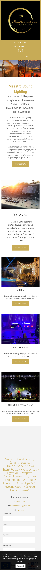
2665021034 (21, 42)
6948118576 (21, 47)
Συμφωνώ (20, 566)
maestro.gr (20, 510)
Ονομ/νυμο (7, 513)
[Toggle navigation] (20, 50)
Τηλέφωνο (6, 535)
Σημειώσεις (7, 545)
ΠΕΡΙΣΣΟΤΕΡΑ (20, 164)
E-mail (5, 524)
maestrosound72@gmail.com (20, 506)
